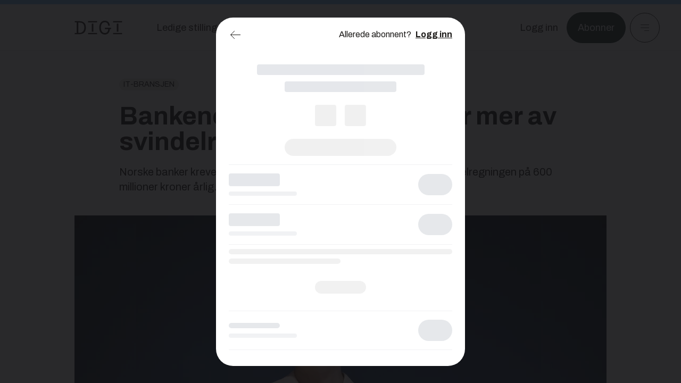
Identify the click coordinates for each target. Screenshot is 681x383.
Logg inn (434, 34)
